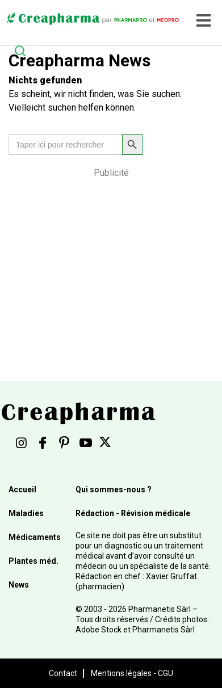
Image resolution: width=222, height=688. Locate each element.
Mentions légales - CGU (132, 673)
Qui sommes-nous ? (114, 489)
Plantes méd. (33, 560)
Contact (63, 673)
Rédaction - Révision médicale (133, 513)
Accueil (22, 489)
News (19, 584)
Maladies (26, 513)
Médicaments (35, 537)
